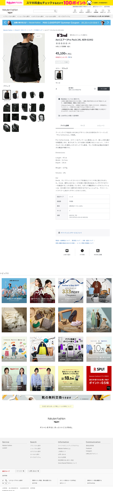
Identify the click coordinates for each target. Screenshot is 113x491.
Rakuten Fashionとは (64, 448)
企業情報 (4, 488)
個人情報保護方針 (13, 488)
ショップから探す (35, 448)
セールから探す (34, 454)
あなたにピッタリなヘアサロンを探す (12, 480)
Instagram (89, 451)
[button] (24, 58)
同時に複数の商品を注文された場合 (65, 243)
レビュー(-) (100, 125)
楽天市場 (107, 6)
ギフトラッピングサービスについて (71, 233)
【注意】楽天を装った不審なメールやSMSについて (57, 406)
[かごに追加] (104, 89)
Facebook (89, 448)
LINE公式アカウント (92, 453)
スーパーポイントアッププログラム (68, 445)
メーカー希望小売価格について (85, 243)
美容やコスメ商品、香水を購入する (41, 480)
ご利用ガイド (62, 451)
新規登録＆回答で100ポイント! (82, 6)
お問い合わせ (62, 454)
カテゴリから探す (35, 451)
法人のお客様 (62, 457)
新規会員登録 (90, 445)
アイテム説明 (65, 125)
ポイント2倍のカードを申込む (68, 480)
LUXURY (4, 448)
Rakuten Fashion (8, 30)
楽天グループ (97, 6)
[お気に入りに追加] (95, 89)
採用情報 (32, 488)
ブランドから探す (35, 445)
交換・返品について (88, 240)
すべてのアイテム (35, 457)
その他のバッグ (38, 30)
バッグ (30, 30)
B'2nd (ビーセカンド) (20, 30)
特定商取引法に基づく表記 (66, 460)
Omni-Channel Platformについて (67, 463)
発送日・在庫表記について (63, 240)
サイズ (83, 125)
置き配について (76, 240)
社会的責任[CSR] (24, 488)
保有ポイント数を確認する (94, 480)
